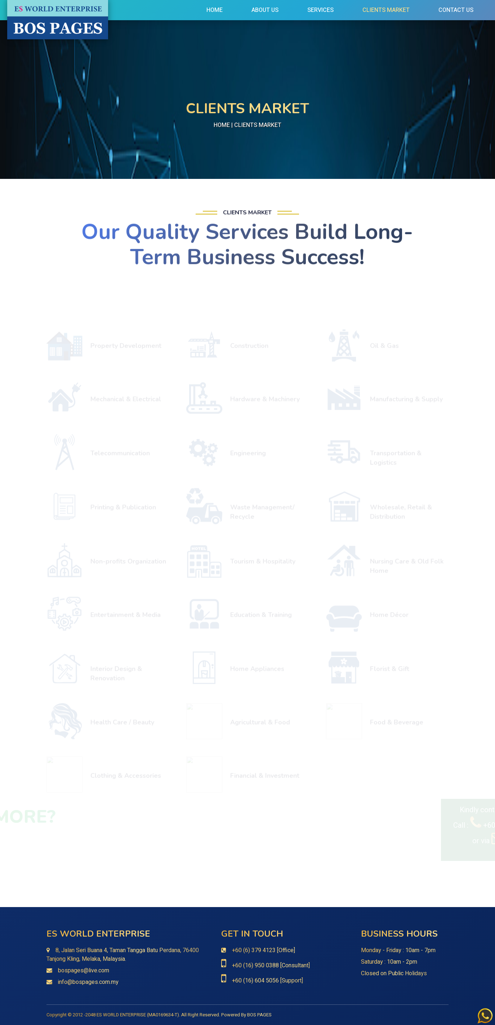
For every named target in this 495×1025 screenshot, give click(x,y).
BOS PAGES (259, 1014)
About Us (264, 10)
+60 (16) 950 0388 (255, 965)
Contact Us (455, 10)
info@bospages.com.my (88, 982)
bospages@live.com (83, 970)
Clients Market (386, 10)
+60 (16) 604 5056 (255, 980)
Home (214, 10)
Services (320, 10)
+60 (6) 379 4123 (254, 950)
